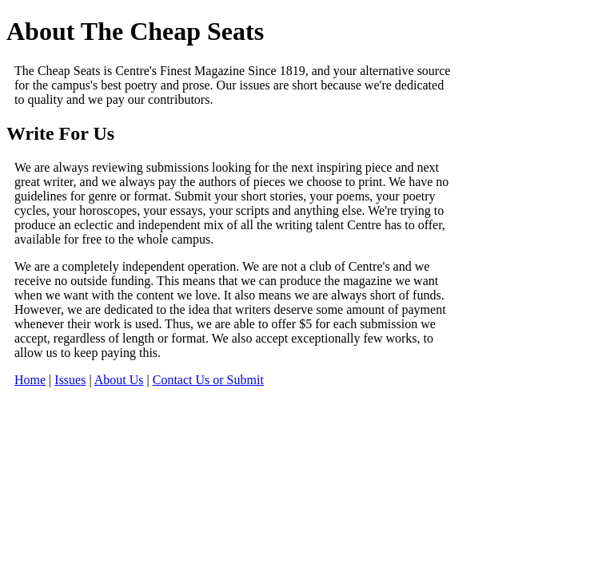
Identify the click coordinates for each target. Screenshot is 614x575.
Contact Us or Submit (208, 380)
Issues (70, 380)
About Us (119, 380)
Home (30, 380)
